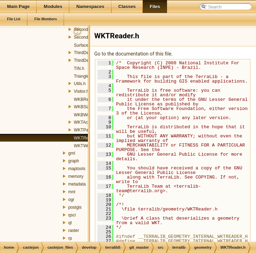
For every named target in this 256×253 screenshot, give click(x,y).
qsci (72, 215)
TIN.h (79, 68)
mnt (71, 191)
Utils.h (79, 83)
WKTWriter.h (86, 145)
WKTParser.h (86, 130)
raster (73, 230)
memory (75, 176)
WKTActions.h (87, 122)
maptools (76, 168)
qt (70, 222)
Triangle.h (83, 76)
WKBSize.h (84, 106)
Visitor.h (81, 91)
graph (73, 160)
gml (71, 153)
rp (70, 238)
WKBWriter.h (86, 114)
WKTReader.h (87, 138)
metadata (77, 184)
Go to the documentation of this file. (133, 54)
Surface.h (83, 45)
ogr (71, 199)
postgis (75, 207)
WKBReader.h (87, 99)
